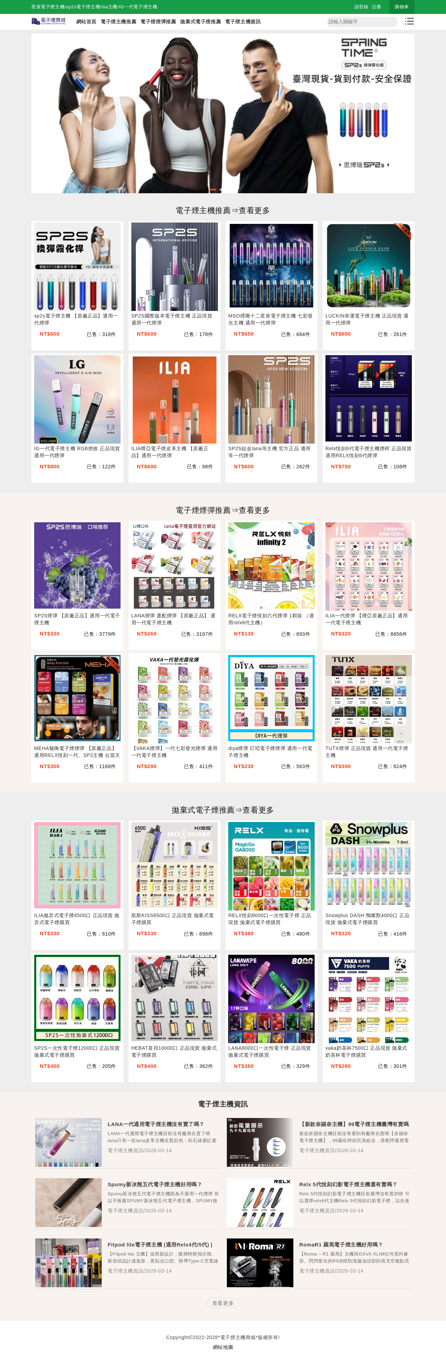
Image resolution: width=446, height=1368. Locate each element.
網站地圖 (223, 1347)
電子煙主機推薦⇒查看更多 (223, 210)
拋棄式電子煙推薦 (200, 21)
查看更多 (223, 1303)
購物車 (402, 6)
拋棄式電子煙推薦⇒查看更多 (223, 810)
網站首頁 (86, 21)
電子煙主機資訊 (243, 21)
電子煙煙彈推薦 (158, 21)
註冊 (377, 6)
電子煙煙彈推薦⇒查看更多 (223, 510)
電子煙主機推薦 (118, 21)
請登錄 (361, 6)
